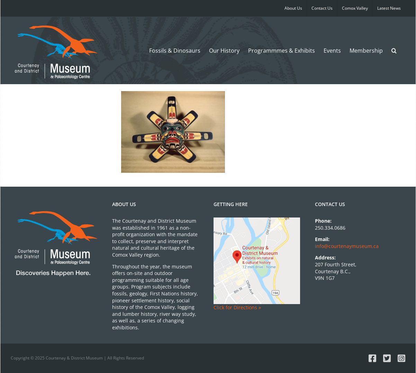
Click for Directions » (237, 307)
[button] (394, 50)
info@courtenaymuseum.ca (347, 246)
